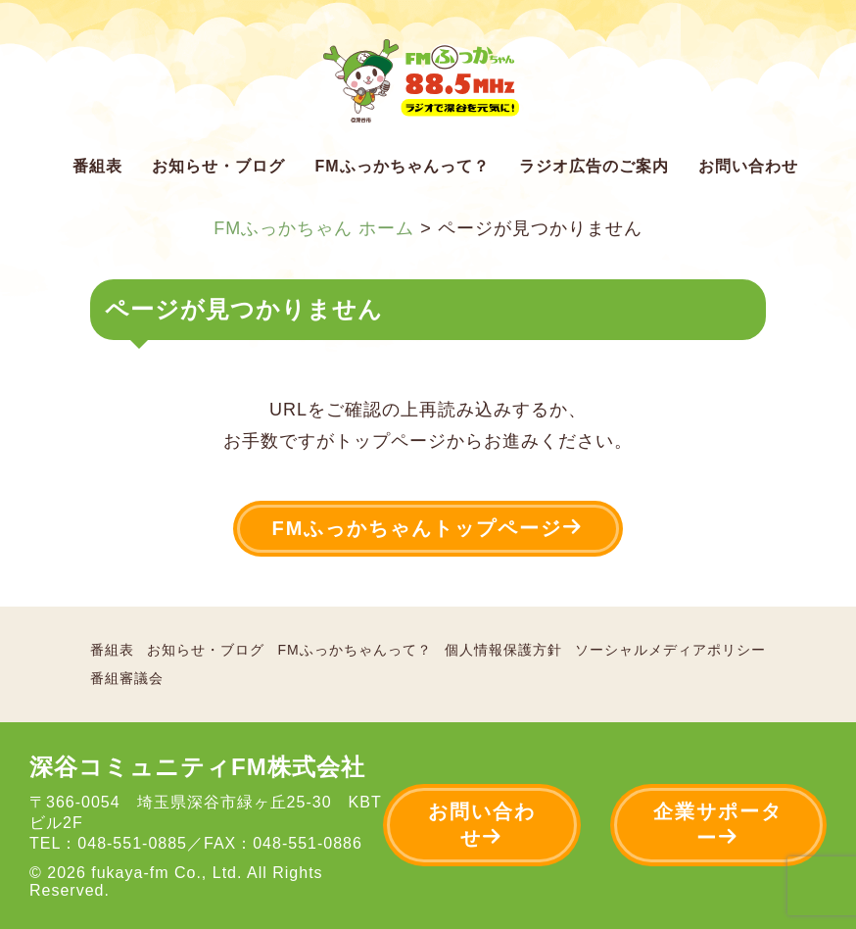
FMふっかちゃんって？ (401, 166)
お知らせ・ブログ (218, 166)
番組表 (97, 166)
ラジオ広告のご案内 (594, 166)
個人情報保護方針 (503, 650)
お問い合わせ (748, 166)
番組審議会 (127, 678)
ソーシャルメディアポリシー (670, 650)
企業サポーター (718, 825)
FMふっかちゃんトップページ (428, 527)
